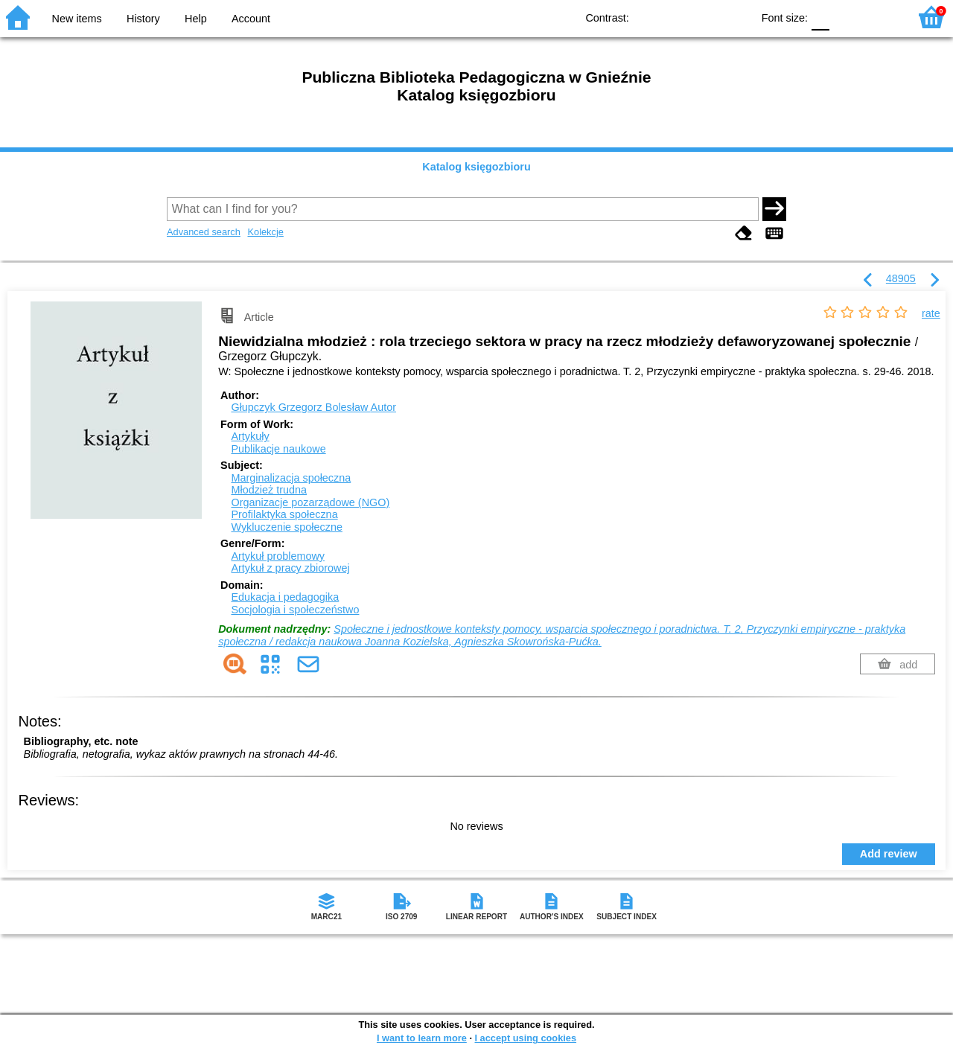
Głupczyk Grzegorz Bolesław (313, 407)
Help (196, 19)
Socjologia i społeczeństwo (295, 610)
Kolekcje (265, 231)
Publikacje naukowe (278, 449)
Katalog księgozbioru (476, 167)
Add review (888, 854)
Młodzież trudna (269, 490)
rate (931, 313)
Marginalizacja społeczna (291, 478)
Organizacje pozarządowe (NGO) (310, 502)
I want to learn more (422, 1038)
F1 (846, 16)
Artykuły (250, 436)
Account (251, 19)
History (143, 19)
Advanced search (203, 231)
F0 (820, 16)
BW (676, 16)
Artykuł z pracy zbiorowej (290, 568)
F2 (880, 16)
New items (77, 19)
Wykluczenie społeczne (286, 527)
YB (706, 16)
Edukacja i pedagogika (285, 597)
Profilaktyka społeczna (284, 514)
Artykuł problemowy (278, 556)
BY (736, 16)
